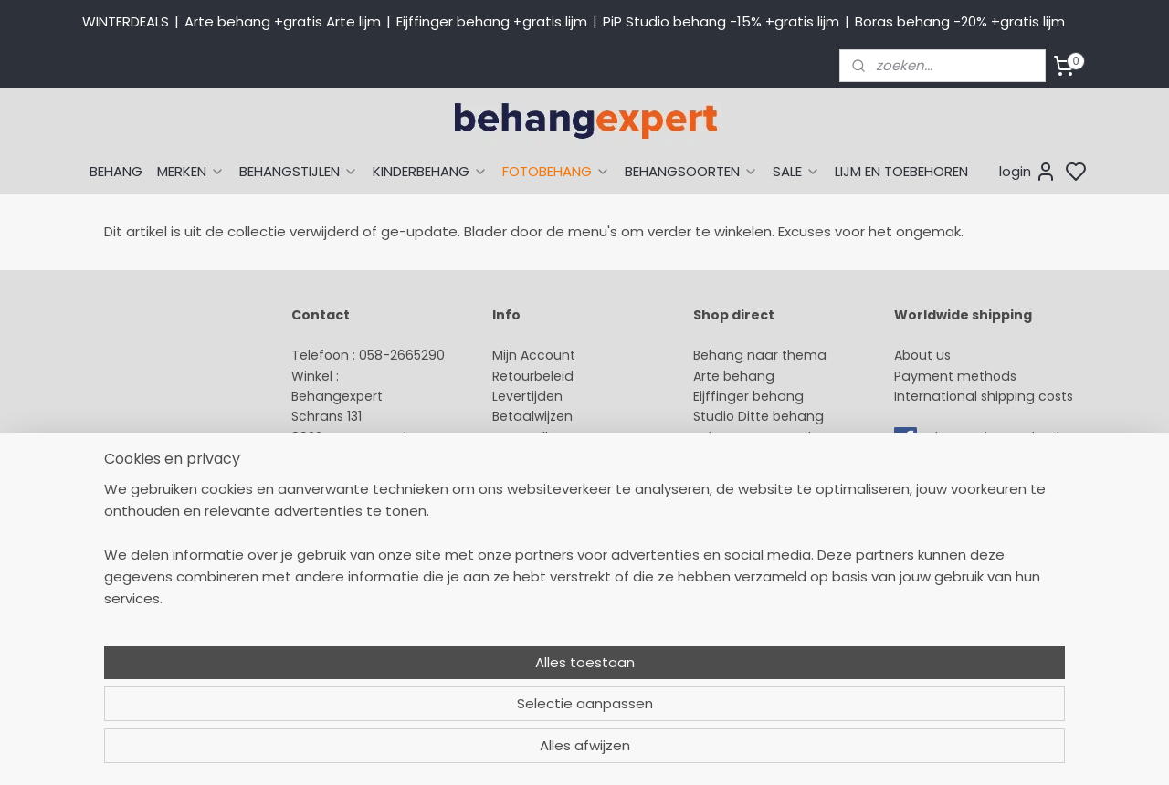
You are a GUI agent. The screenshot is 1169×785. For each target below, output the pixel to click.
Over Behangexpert (555, 498)
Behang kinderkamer (760, 457)
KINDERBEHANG (430, 171)
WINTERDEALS (125, 21)
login (1028, 172)
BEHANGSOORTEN (691, 171)
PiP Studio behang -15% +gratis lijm (721, 21)
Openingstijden (340, 498)
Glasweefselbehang (757, 498)
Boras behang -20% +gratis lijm (960, 21)
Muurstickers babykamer (772, 478)
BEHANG (116, 171)
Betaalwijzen (532, 416)
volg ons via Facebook (993, 437)
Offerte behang (543, 457)
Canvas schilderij (748, 539)
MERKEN (191, 171)
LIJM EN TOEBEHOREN (901, 171)
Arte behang (733, 376)
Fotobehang (733, 518)
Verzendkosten (540, 437)
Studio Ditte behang (758, 416)
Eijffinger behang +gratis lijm (491, 21)
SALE (796, 171)
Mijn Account (533, 355)
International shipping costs (983, 396)
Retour (513, 376)
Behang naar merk (754, 437)
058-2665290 (402, 355)
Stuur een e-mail (348, 478)
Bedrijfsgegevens (347, 518)
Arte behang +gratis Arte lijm (282, 21)
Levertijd (519, 396)
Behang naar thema (760, 355)
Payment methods (955, 376)
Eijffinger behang (748, 396)
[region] (464, 708)
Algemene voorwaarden (570, 518)
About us (922, 355)
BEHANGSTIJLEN (298, 171)
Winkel (512, 478)
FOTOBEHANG (556, 171)
